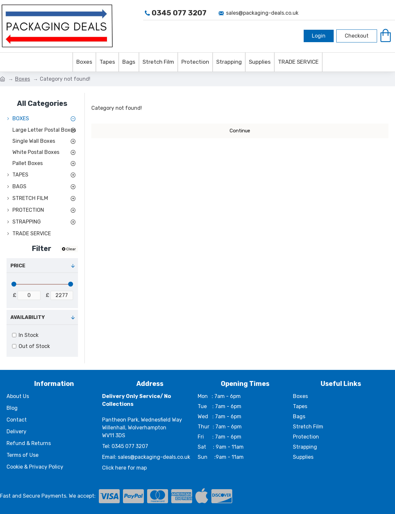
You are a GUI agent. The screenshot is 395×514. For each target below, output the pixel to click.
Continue (240, 131)
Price (17, 266)
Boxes (22, 79)
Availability (27, 317)
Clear (71, 249)
